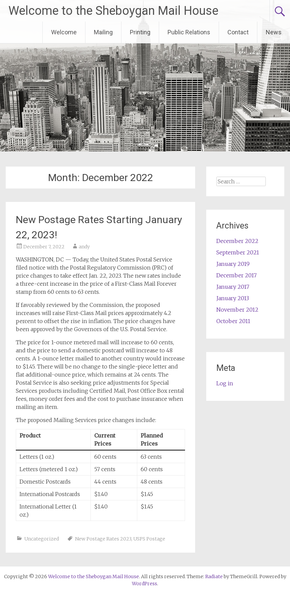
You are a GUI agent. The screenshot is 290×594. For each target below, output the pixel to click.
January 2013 (232, 298)
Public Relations (189, 32)
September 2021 (237, 252)
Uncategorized (41, 539)
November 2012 (237, 309)
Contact (238, 32)
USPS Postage (149, 539)
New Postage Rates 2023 (103, 539)
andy (84, 247)
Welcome (64, 32)
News (274, 32)
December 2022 (237, 241)
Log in (224, 383)
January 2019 (233, 263)
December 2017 (236, 275)
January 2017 (232, 286)
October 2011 (233, 321)
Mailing (103, 32)
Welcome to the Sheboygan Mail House (113, 11)
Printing (140, 32)
